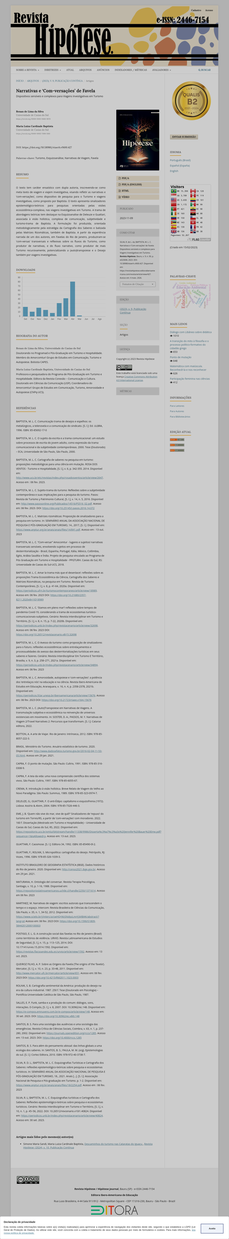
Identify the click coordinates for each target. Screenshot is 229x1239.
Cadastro (196, 10)
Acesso (209, 10)
